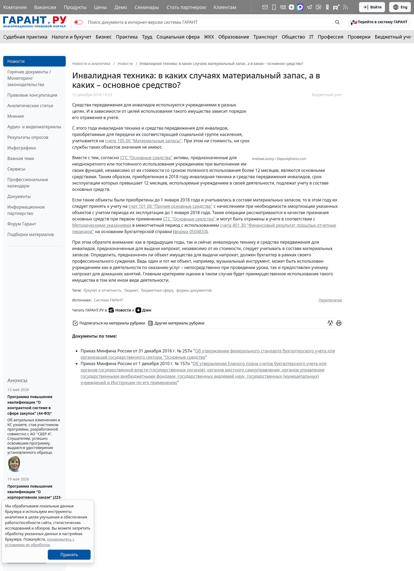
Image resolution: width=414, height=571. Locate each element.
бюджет (131, 290)
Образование (233, 37)
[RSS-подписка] (345, 7)
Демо (121, 7)
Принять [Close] (69, 555)
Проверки (359, 37)
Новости (16, 61)
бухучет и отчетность (102, 290)
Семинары (147, 7)
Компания (15, 7)
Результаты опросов (27, 137)
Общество (293, 37)
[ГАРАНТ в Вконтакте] (283, 7)
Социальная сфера (178, 37)
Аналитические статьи (30, 105)
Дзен (143, 310)
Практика (127, 37)
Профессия (331, 37)
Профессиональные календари (27, 183)
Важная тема (20, 158)
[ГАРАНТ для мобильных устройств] (274, 7)
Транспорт (265, 37)
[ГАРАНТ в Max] (300, 7)
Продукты (75, 7)
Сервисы (16, 169)
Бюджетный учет (394, 37)
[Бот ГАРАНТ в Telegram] (318, 7)
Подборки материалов (30, 234)
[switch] (78, 22)
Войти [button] (372, 7)
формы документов (193, 290)
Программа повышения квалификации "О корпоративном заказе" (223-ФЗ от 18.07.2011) (34, 494)
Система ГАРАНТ (108, 300)
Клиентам (225, 7)
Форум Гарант (21, 224)
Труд (147, 37)
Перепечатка (330, 300)
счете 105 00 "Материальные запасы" (143, 141)
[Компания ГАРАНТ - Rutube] (336, 7)
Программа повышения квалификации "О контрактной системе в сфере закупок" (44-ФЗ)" (29, 405)
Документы (19, 196)
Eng (400, 7)
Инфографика (21, 148)
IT (311, 37)
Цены (100, 7)
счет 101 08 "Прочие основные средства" (171, 206)
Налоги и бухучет (72, 37)
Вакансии (45, 7)
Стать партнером (186, 7)
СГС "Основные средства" (146, 158)
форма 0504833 (190, 231)
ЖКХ (209, 37)
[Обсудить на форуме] (330, 323)
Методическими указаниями (101, 225)
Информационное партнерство (26, 210)
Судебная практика (25, 37)
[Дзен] (291, 7)
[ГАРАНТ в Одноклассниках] (327, 7)
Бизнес (104, 37)
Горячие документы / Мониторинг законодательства (29, 78)
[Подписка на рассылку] (265, 7)
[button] (379, 22)
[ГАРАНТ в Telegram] (309, 7)
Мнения (15, 116)
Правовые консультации (32, 95)
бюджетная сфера (157, 290)
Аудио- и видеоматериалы (34, 127)
